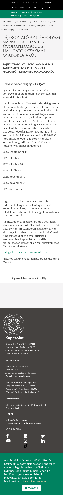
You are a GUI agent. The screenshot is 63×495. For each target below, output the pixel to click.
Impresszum (12, 360)
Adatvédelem (11, 370)
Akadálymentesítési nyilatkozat (20, 373)
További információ (34, 481)
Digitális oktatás (31, 3)
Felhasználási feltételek (16, 367)
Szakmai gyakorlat (30, 22)
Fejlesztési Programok (16, 420)
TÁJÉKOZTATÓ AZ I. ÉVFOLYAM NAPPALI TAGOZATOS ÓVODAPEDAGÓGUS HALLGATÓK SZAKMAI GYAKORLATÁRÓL (31, 47)
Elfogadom (31, 487)
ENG (49, 8)
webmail (48, 3)
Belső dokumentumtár (24, 8)
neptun (14, 3)
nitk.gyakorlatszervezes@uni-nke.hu (25, 252)
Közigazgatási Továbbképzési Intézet (23, 424)
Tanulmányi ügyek (10, 22)
